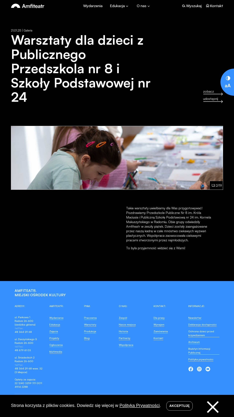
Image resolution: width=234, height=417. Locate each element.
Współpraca (126, 344)
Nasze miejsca (127, 324)
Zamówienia (161, 331)
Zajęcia (53, 331)
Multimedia (55, 351)
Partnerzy (124, 338)
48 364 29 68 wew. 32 (28, 368)
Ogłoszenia (56, 344)
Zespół (123, 317)
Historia (123, 331)
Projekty (54, 338)
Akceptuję (179, 406)
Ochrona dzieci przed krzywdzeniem (201, 333)
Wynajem (159, 324)
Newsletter (194, 317)
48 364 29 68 (23, 331)
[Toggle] (119, 6)
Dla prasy (159, 317)
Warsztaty (90, 324)
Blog (87, 338)
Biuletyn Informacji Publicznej (199, 350)
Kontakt (158, 338)
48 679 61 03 (23, 350)
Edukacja (54, 324)
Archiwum (194, 341)
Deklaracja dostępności (202, 324)
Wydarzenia (93, 6)
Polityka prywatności (200, 359)
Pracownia (90, 317)
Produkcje (90, 331)
